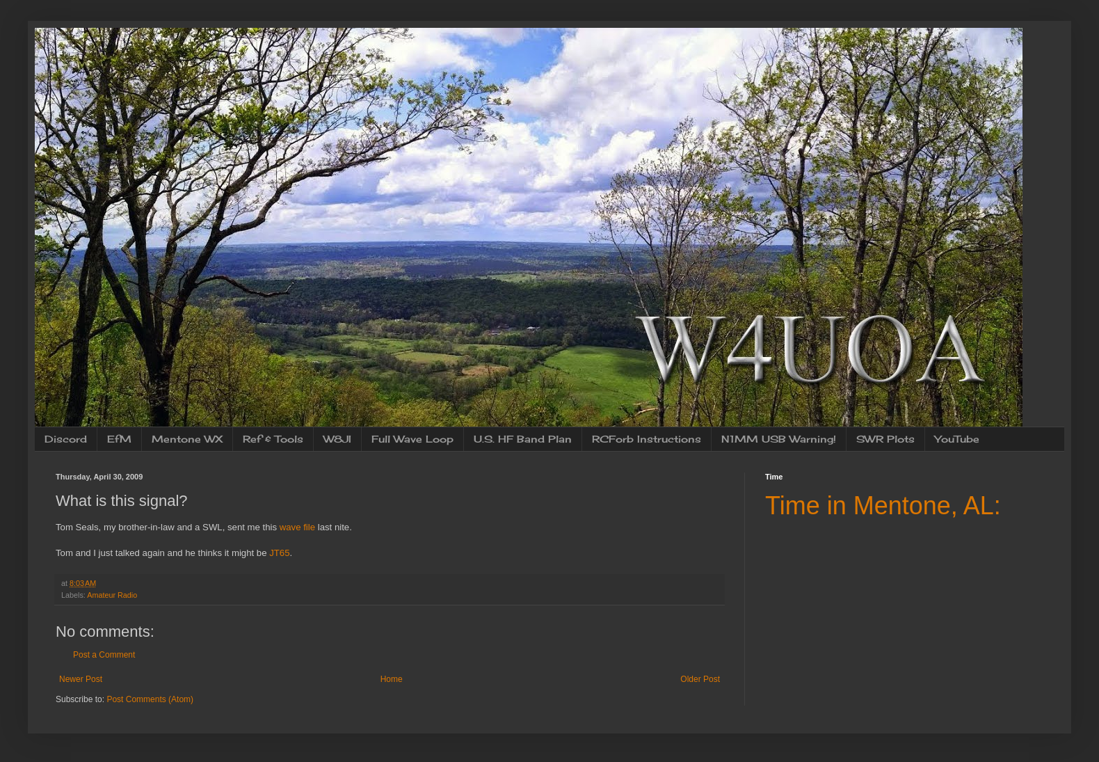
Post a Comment (104, 655)
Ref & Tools (273, 439)
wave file (297, 527)
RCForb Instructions (646, 439)
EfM (119, 439)
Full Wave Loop (412, 439)
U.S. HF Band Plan (523, 439)
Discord (66, 439)
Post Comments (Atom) (149, 699)
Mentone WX (187, 439)
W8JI (337, 439)
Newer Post (80, 679)
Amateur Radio (112, 595)
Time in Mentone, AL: (883, 505)
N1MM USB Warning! (778, 439)
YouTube (957, 439)
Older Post (700, 679)
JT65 (279, 553)
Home (391, 679)
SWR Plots (885, 439)
